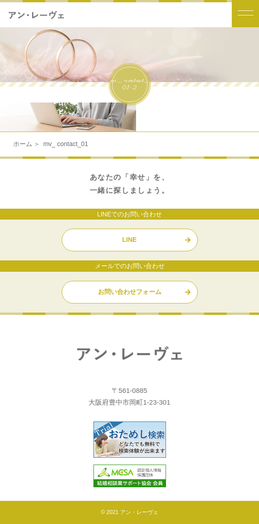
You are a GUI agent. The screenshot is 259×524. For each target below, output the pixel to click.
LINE (129, 239)
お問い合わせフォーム (129, 291)
